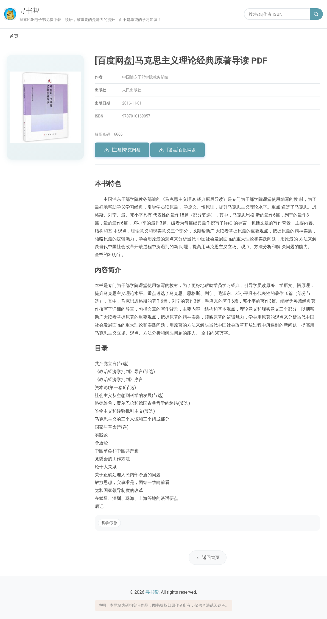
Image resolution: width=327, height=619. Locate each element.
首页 (14, 36)
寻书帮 (29, 11)
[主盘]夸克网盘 (122, 150)
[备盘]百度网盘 (177, 150)
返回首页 (207, 557)
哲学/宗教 (109, 523)
